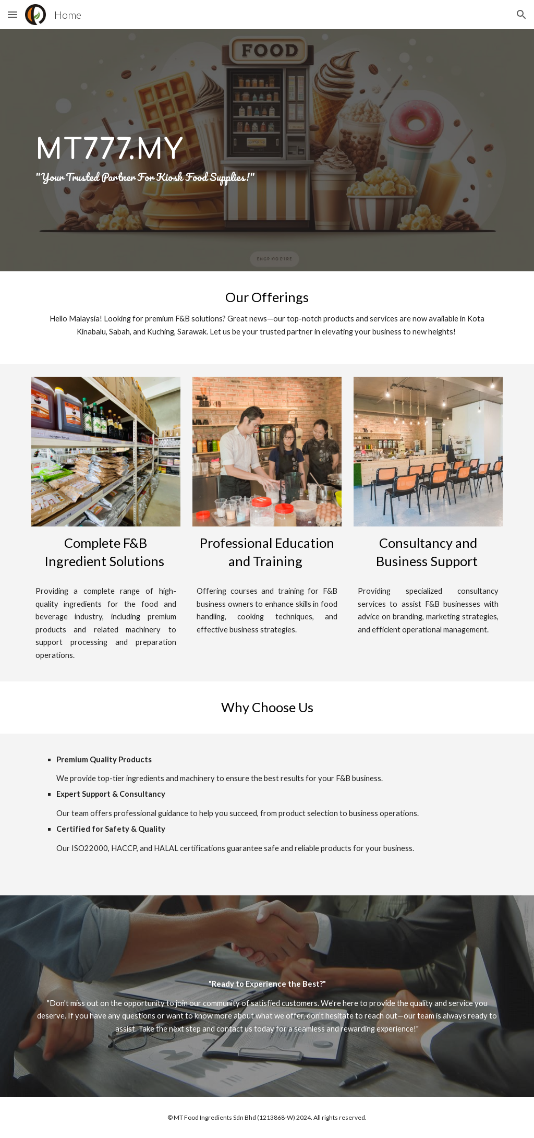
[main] (267, 150)
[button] (12, 14)
